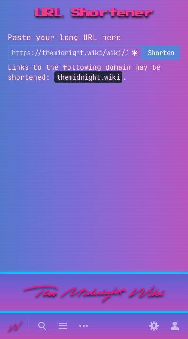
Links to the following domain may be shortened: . (84, 72)
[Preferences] (154, 325)
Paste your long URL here (64, 37)
